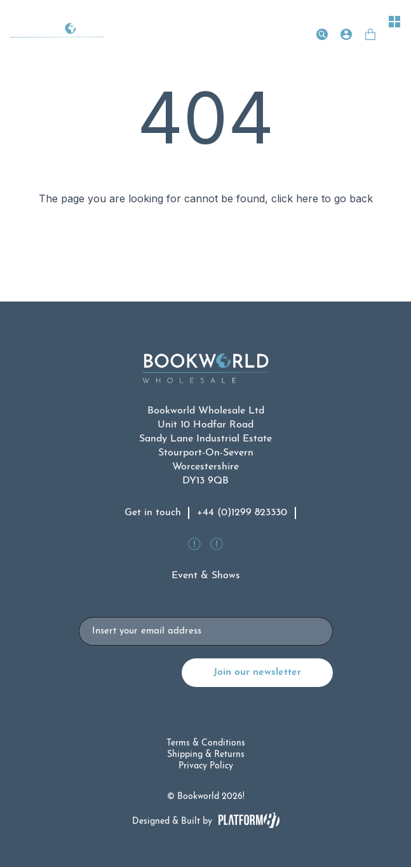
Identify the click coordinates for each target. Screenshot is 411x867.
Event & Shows (206, 576)
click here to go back (322, 198)
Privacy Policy (206, 766)
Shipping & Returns (206, 754)
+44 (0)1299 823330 (242, 513)
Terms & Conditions (205, 743)
